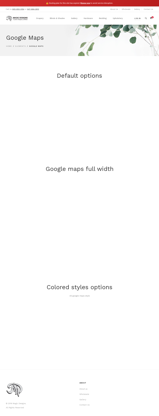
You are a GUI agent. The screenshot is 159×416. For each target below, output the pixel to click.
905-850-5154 (18, 9)
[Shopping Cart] (151, 18)
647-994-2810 (33, 9)
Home (9, 46)
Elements (20, 46)
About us (83, 389)
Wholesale (126, 9)
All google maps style (80, 296)
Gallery (137, 9)
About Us (114, 9)
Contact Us (148, 9)
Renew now (85, 3)
